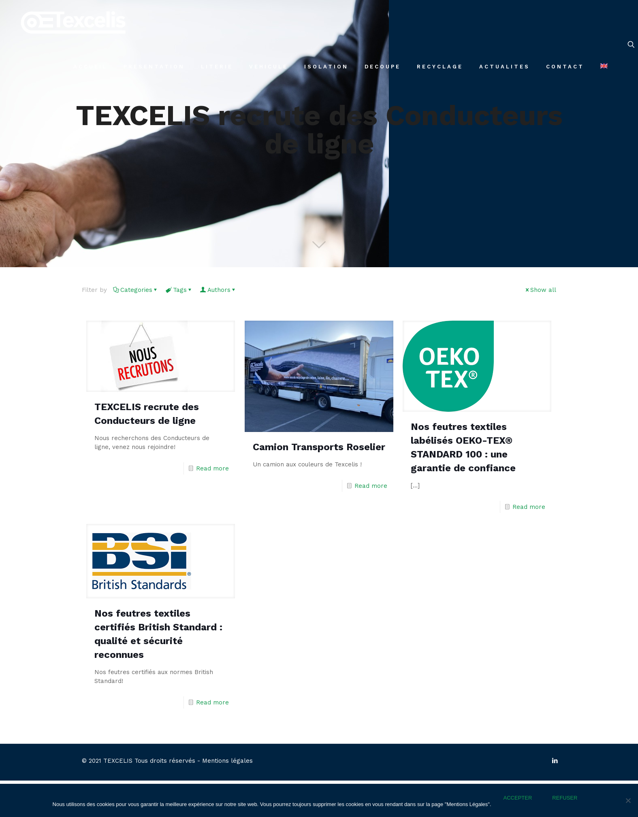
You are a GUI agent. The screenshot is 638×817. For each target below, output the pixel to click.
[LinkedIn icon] (555, 760)
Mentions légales (227, 760)
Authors (218, 290)
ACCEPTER (518, 798)
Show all (540, 290)
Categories (135, 290)
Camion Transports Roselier (319, 447)
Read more (212, 468)
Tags (179, 290)
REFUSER (564, 798)
